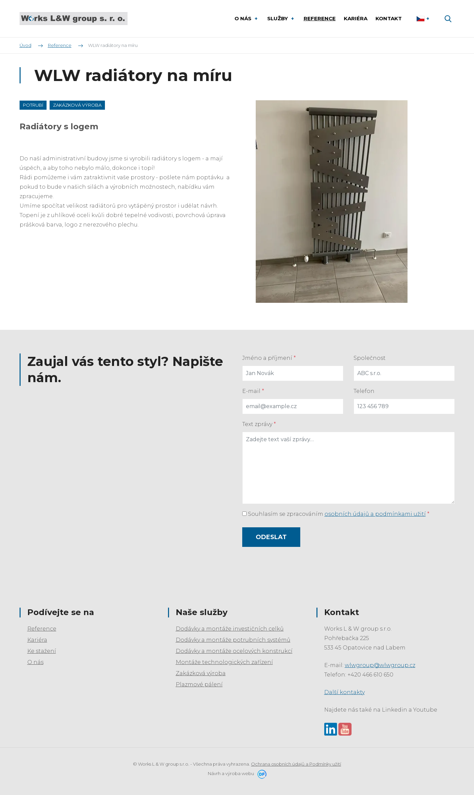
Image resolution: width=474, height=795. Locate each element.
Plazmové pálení (199, 684)
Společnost (370, 358)
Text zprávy (259, 424)
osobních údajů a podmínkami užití (375, 514)
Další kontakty (344, 692)
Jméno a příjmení (269, 358)
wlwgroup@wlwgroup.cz (380, 665)
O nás (35, 662)
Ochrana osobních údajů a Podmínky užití (296, 764)
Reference (41, 629)
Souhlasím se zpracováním (335, 514)
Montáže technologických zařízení (224, 662)
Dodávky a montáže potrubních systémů (233, 640)
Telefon (364, 391)
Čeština (423, 19)
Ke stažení (41, 651)
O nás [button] (243, 18)
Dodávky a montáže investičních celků (230, 629)
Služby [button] (278, 18)
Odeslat (271, 537)
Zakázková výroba (201, 673)
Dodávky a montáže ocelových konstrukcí (234, 651)
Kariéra (37, 640)
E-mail (253, 391)
